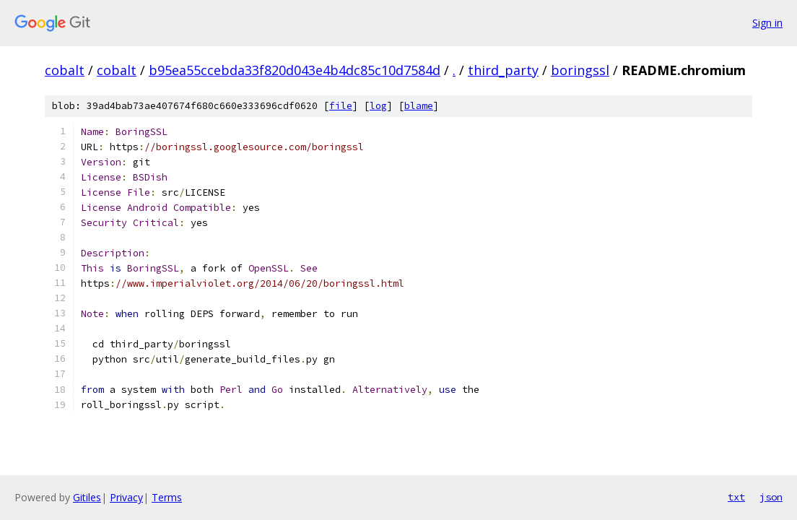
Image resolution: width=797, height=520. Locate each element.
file (340, 106)
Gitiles (87, 497)
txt (736, 496)
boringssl (580, 70)
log (378, 106)
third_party (503, 70)
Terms (167, 497)
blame (418, 106)
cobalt (64, 70)
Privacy (126, 497)
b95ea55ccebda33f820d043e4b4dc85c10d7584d (294, 70)
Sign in (767, 23)
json (771, 496)
